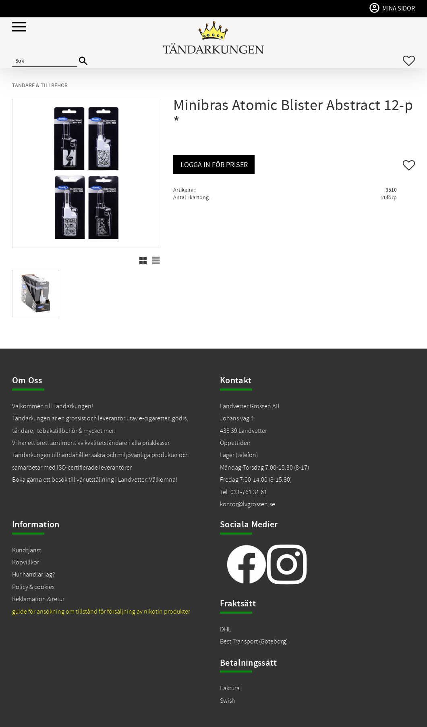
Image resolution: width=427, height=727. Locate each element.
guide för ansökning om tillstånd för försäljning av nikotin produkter (101, 612)
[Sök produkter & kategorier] (44, 61)
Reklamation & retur (38, 599)
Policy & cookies (33, 587)
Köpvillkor (25, 562)
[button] (19, 27)
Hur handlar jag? (33, 574)
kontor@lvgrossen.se (247, 504)
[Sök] (83, 61)
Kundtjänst (26, 550)
